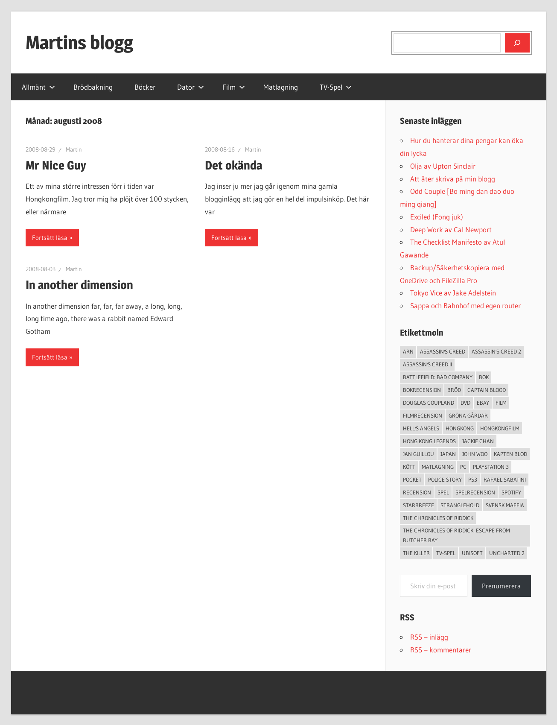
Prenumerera (501, 586)
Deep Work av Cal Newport (451, 229)
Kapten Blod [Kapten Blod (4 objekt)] (510, 453)
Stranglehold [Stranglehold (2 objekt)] (459, 505)
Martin (74, 149)
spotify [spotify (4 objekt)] (511, 492)
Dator (190, 86)
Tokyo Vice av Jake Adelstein (453, 292)
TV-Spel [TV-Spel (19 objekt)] (445, 553)
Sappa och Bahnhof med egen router (465, 305)
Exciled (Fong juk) (436, 216)
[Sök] (517, 42)
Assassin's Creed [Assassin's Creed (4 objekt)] (442, 351)
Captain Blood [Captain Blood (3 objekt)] (486, 389)
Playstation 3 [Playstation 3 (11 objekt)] (491, 466)
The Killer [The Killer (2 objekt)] (416, 553)
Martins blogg (79, 42)
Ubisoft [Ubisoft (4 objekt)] (472, 553)
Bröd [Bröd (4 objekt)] (454, 389)
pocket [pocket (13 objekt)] (412, 479)
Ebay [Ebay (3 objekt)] (483, 402)
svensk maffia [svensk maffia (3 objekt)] (505, 505)
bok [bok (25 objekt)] (484, 377)
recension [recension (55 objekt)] (417, 492)
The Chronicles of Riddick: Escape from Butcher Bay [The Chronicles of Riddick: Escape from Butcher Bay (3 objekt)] (456, 535)
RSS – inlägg (429, 636)
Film (233, 86)
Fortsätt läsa (49, 238)
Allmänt (38, 86)
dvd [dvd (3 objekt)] (465, 402)
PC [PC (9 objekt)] (463, 466)
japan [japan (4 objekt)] (448, 453)
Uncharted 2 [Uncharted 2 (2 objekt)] (507, 553)
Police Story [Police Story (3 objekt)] (445, 479)
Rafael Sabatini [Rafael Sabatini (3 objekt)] (505, 479)
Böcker (144, 86)
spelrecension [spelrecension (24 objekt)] (475, 492)
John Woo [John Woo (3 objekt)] (474, 453)
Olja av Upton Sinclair (442, 165)
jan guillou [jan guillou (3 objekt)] (418, 453)
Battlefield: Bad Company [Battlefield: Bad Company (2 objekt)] (437, 377)
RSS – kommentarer (440, 649)
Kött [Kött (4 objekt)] (409, 466)
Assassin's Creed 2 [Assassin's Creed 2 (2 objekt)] (496, 351)
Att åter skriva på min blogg (452, 178)
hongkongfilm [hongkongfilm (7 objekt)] (499, 428)
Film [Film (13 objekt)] (501, 402)
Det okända (233, 165)
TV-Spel (336, 86)
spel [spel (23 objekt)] (443, 492)
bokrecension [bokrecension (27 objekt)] (422, 389)
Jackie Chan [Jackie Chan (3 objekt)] (478, 441)
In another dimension (79, 285)
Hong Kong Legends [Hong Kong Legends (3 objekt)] (429, 441)
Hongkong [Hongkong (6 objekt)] (460, 428)
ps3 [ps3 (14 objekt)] (472, 479)
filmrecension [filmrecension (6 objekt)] (422, 415)
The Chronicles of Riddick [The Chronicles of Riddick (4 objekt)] (438, 518)
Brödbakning (93, 86)
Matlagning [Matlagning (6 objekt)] (438, 466)
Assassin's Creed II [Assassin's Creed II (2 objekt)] (427, 364)
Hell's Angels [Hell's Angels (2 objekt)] (421, 428)
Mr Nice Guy (56, 165)
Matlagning (280, 86)
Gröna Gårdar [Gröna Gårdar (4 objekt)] (468, 415)
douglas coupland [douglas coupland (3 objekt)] (428, 402)
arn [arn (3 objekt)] (408, 351)
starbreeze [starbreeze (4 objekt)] (418, 505)
